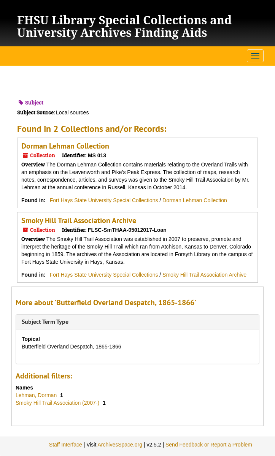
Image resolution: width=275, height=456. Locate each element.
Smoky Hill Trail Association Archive (78, 220)
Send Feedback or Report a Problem (208, 445)
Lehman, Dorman (37, 395)
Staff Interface (65, 445)
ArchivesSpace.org (119, 445)
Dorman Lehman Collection (65, 146)
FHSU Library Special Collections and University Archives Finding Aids (124, 26)
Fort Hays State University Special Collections (105, 200)
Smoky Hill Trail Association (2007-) (58, 403)
